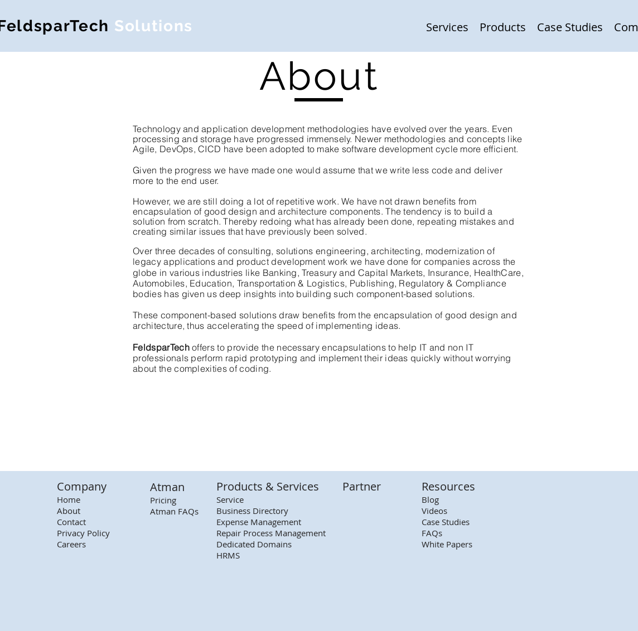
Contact (71, 521)
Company (82, 486)
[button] (447, 26)
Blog (430, 499)
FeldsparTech (161, 347)
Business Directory (252, 510)
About (68, 510)
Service (230, 499)
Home (68, 499)
